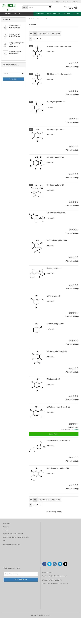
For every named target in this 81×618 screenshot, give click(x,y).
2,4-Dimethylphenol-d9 (55, 185)
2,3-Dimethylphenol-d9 (55, 157)
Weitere (17, 14)
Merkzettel (74, 1)
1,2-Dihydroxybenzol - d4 (56, 102)
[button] (58, 1)
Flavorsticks (6, 14)
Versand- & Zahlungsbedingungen (13, 533)
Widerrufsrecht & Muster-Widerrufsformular (16, 537)
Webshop (34, 615)
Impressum (6, 526)
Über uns (76, 14)
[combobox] (43, 34)
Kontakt (5, 530)
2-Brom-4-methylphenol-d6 (57, 240)
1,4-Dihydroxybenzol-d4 (55, 130)
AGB (4, 541)
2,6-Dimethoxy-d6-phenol (56, 213)
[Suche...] (24, 7)
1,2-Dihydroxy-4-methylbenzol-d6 (59, 74)
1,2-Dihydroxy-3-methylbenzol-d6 (59, 46)
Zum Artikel (53, 434)
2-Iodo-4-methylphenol (55, 324)
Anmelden (13, 79)
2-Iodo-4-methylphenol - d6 (57, 351)
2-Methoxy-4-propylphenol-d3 (58, 468)
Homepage (66, 14)
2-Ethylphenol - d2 (53, 296)
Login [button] (65, 1)
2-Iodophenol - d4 (53, 379)
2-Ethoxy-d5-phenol (54, 268)
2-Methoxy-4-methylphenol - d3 (58, 407)
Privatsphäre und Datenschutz (11, 544)
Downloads (39, 14)
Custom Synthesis (53, 14)
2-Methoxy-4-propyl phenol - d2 (58, 441)
